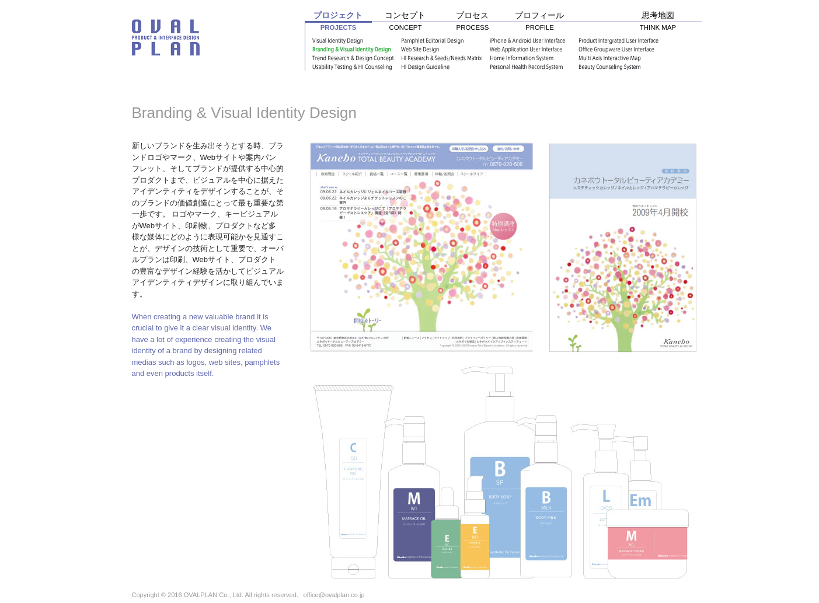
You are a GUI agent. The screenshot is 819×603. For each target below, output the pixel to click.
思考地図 (658, 23)
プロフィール (539, 23)
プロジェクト (338, 23)
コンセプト (405, 23)
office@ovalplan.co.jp (334, 594)
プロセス (472, 23)
